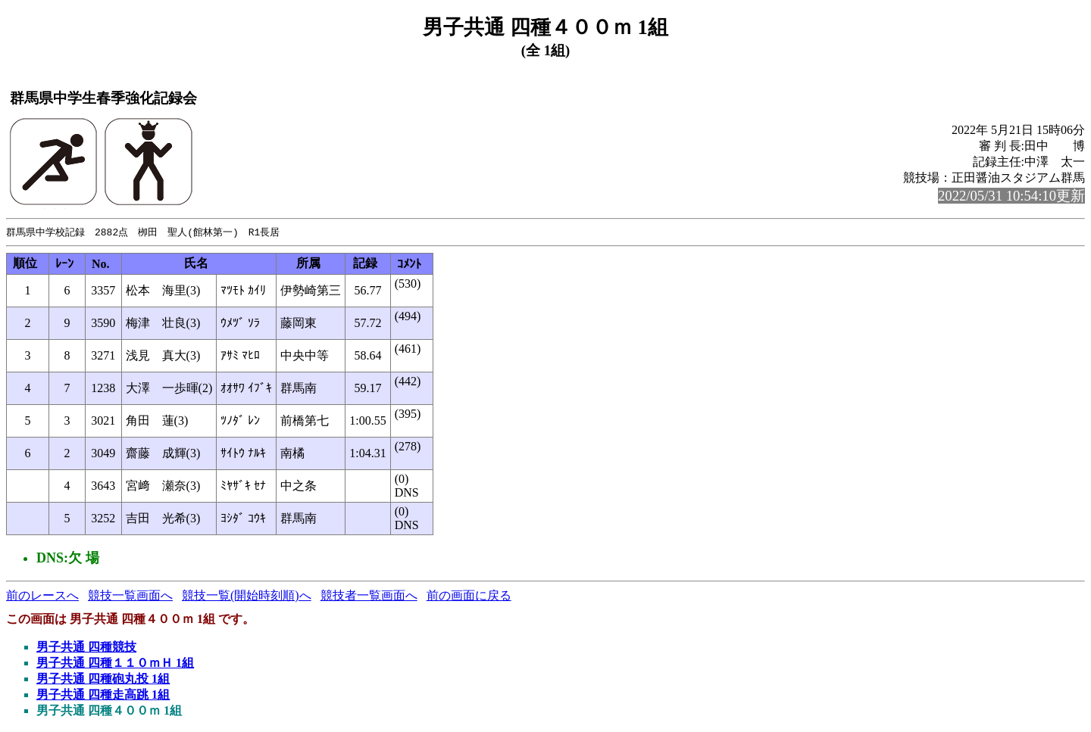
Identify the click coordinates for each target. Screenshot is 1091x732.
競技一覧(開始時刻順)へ (246, 596)
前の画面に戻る (469, 596)
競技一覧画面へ (130, 596)
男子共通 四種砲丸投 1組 (103, 679)
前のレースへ (42, 596)
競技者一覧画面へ (368, 596)
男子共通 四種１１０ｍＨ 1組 (115, 663)
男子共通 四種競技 (86, 647)
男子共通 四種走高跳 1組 (103, 695)
